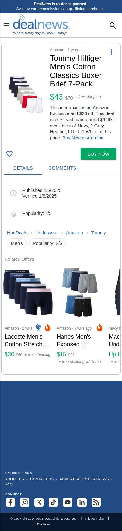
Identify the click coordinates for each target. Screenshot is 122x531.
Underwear (46, 232)
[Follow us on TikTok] (53, 502)
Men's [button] (17, 243)
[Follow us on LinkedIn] (82, 502)
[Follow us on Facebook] (10, 502)
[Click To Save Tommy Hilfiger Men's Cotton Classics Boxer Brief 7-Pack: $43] (9, 154)
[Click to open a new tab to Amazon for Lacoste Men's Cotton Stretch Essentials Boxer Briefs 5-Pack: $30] (28, 318)
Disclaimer (44, 524)
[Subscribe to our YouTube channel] (67, 502)
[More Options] (111, 52)
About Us (14, 479)
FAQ (9, 484)
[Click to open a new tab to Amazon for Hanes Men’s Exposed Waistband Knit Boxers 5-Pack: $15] (80, 318)
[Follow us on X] (39, 502)
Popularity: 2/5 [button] (47, 243)
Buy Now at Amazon (82, 137)
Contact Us (42, 479)
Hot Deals (17, 232)
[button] (61, 94)
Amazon (74, 232)
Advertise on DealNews (84, 479)
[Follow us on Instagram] (25, 502)
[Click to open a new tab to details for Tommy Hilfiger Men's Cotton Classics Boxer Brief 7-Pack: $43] (26, 94)
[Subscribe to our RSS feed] (96, 502)
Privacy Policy (95, 518)
